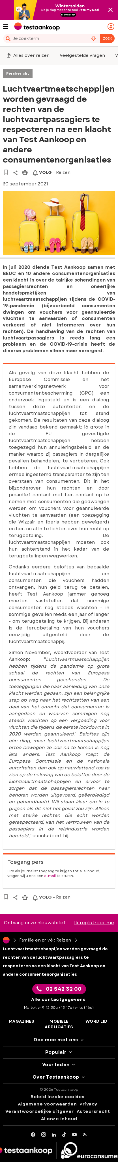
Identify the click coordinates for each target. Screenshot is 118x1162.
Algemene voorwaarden (47, 1104)
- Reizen (51, 172)
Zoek (107, 38)
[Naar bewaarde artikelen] (6, 172)
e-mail (50, 875)
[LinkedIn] (54, 1134)
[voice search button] (93, 38)
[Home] (6, 940)
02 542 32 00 (59, 989)
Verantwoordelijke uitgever (39, 1111)
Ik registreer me (94, 922)
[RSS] (85, 1134)
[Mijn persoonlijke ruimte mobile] (111, 26)
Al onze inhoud (59, 1119)
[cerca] (43, 38)
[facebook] (33, 1134)
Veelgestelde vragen (82, 55)
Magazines (22, 1021)
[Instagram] (43, 1134)
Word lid (96, 1021)
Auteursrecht (93, 1111)
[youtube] (74, 1134)
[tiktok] (64, 1134)
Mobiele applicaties (59, 1024)
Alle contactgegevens (58, 999)
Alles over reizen (28, 55)
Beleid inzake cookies (58, 1097)
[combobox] (59, 38)
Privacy (88, 1104)
